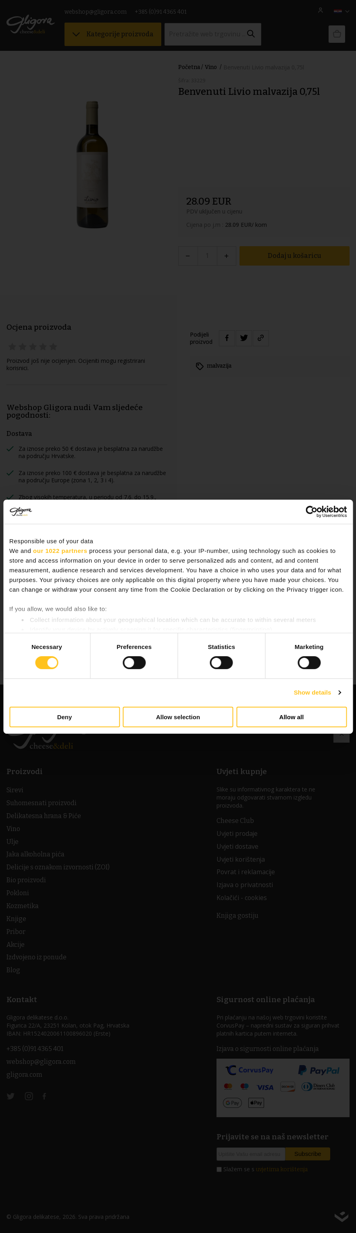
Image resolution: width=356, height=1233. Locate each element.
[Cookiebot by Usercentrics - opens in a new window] (311, 511)
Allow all (291, 717)
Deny (64, 717)
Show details (312, 692)
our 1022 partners (60, 550)
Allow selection (178, 717)
